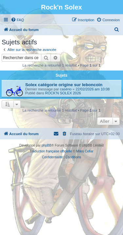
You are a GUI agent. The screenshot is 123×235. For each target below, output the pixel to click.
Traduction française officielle (51, 151)
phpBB (46, 145)
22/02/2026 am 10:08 (92, 89)
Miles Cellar (84, 151)
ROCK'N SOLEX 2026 (63, 93)
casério (66, 89)
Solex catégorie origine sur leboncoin (63, 84)
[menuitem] (17, 20)
